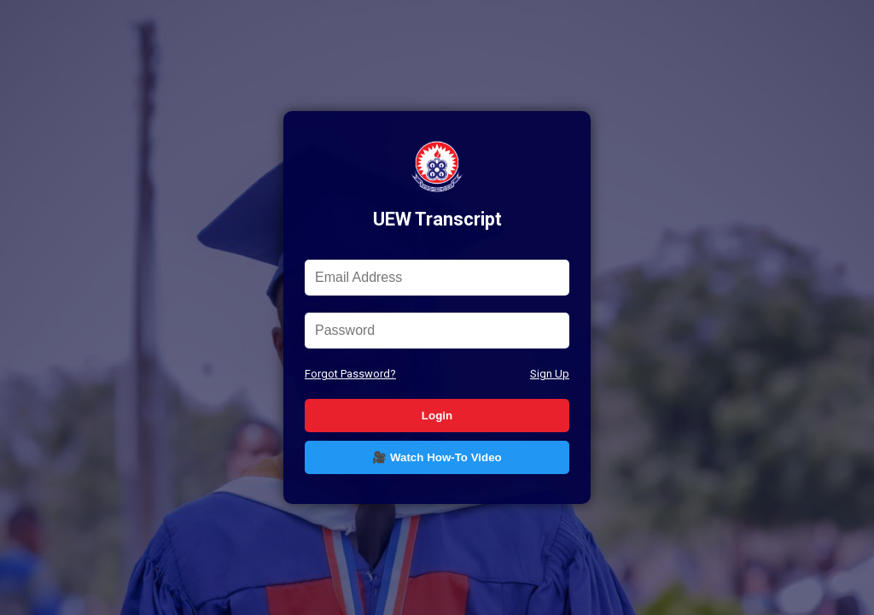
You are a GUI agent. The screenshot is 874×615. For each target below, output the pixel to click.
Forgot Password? (350, 373)
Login (437, 415)
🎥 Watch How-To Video (437, 457)
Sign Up (549, 373)
